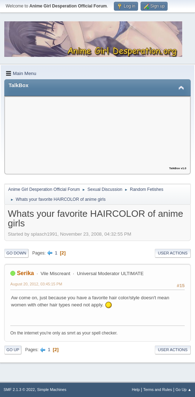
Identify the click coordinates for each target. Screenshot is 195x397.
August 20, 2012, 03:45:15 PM (36, 284)
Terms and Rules (157, 389)
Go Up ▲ (183, 389)
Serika (25, 273)
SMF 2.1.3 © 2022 (19, 389)
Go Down (16, 253)
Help (136, 389)
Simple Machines (51, 389)
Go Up (12, 350)
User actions (173, 253)
